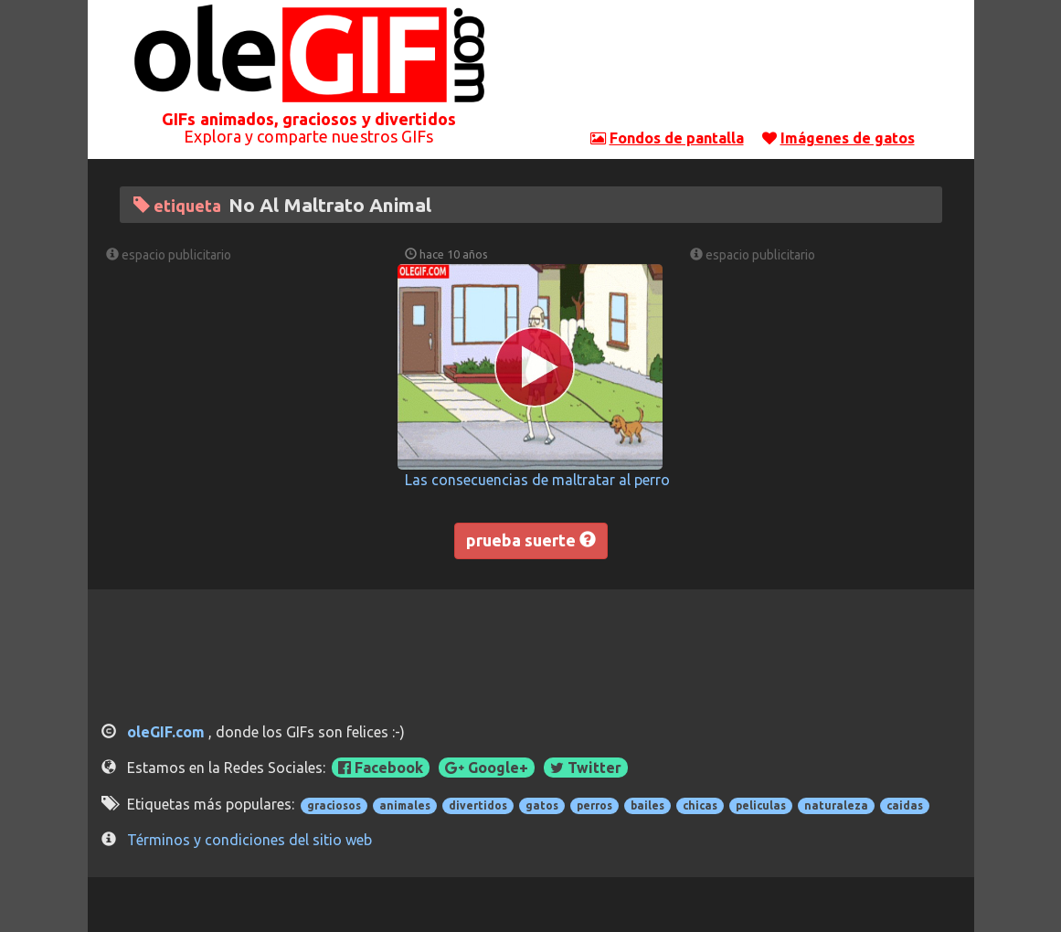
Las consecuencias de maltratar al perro (537, 479)
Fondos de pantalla (677, 138)
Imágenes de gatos (847, 138)
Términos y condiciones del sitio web (249, 839)
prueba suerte (531, 540)
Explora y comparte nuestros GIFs (308, 136)
